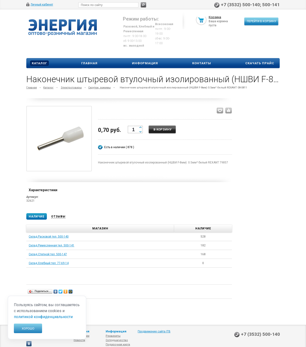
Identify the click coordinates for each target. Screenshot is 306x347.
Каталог (39, 63)
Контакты (201, 63)
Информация (145, 63)
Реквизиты (113, 335)
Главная (89, 63)
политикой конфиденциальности (43, 316)
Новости (79, 340)
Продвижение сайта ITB (154, 331)
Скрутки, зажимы (99, 87)
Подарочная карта (118, 344)
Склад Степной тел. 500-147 (48, 254)
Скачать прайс (259, 63)
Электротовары (71, 87)
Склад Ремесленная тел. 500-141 (51, 245)
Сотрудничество (117, 340)
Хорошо (28, 328)
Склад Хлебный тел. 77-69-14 (49, 263)
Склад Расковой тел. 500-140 (49, 236)
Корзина (215, 17)
